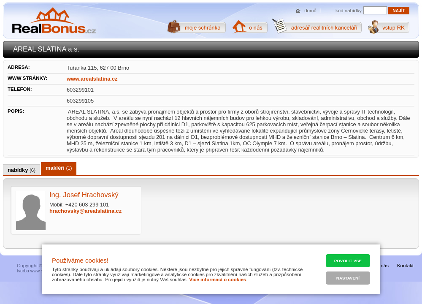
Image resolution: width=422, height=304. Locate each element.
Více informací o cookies (217, 279)
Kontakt (405, 265)
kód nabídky (348, 10)
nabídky (21, 170)
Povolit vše (348, 260)
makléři (59, 168)
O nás (382, 265)
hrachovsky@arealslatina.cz (85, 211)
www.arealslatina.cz (92, 79)
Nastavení (348, 278)
